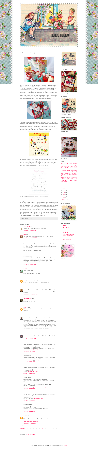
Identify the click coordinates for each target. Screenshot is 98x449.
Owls (72, 173)
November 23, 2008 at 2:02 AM (30, 264)
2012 (64, 190)
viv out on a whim (67, 239)
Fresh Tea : (26, 268)
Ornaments (67, 173)
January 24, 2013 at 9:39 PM (29, 411)
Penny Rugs (69, 174)
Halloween (74, 170)
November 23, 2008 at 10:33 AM (30, 303)
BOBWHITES (63, 165)
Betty (25, 234)
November (64, 199)
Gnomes (68, 170)
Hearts (70, 171)
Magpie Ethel (66, 227)
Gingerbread (63, 170)
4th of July (64, 163)
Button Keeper (70, 165)
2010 (64, 194)
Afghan (70, 163)
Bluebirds (75, 163)
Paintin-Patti (65, 232)
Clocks (75, 166)
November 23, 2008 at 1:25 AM (30, 252)
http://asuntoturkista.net (38, 409)
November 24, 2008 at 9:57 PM (30, 329)
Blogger (65, 445)
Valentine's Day (66, 180)
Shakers (68, 177)
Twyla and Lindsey (28, 298)
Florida (70, 169)
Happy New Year (64, 171)
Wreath (65, 181)
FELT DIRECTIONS (64, 169)
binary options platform (41, 360)
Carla (25, 334)
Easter (71, 167)
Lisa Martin (26, 279)
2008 (64, 197)
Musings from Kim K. (67, 230)
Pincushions (74, 174)
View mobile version (39, 430)
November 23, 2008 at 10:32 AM (30, 294)
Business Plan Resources (38, 349)
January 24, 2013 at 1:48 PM (29, 400)
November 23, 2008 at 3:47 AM (30, 275)
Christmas (66, 166)
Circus (71, 166)
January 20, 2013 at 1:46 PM (29, 361)
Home (42, 428)
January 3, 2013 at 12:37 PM (29, 351)
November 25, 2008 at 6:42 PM (30, 338)
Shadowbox (63, 177)
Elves (75, 167)
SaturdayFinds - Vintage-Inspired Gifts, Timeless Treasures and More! (68, 236)
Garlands (74, 169)
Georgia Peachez (27, 226)
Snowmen (73, 177)
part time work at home (38, 398)
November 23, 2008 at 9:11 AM (30, 283)
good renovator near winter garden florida (42, 387)
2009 (64, 196)
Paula (25, 288)
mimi (25, 316)
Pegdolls (63, 174)
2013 (64, 188)
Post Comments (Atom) (30, 434)
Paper (75, 173)
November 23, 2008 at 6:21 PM (30, 312)
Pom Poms (74, 175)
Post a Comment (25, 425)
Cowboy (63, 167)
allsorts (64, 225)
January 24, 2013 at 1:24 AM (29, 388)
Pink (62, 175)
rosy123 (25, 415)
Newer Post (22, 428)
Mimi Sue (26, 307)
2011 (64, 192)
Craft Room (67, 167)
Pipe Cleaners (67, 175)
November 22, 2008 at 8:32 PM (30, 230)
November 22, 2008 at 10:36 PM (30, 237)
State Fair (74, 178)
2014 (64, 187)
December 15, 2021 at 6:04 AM (30, 423)
